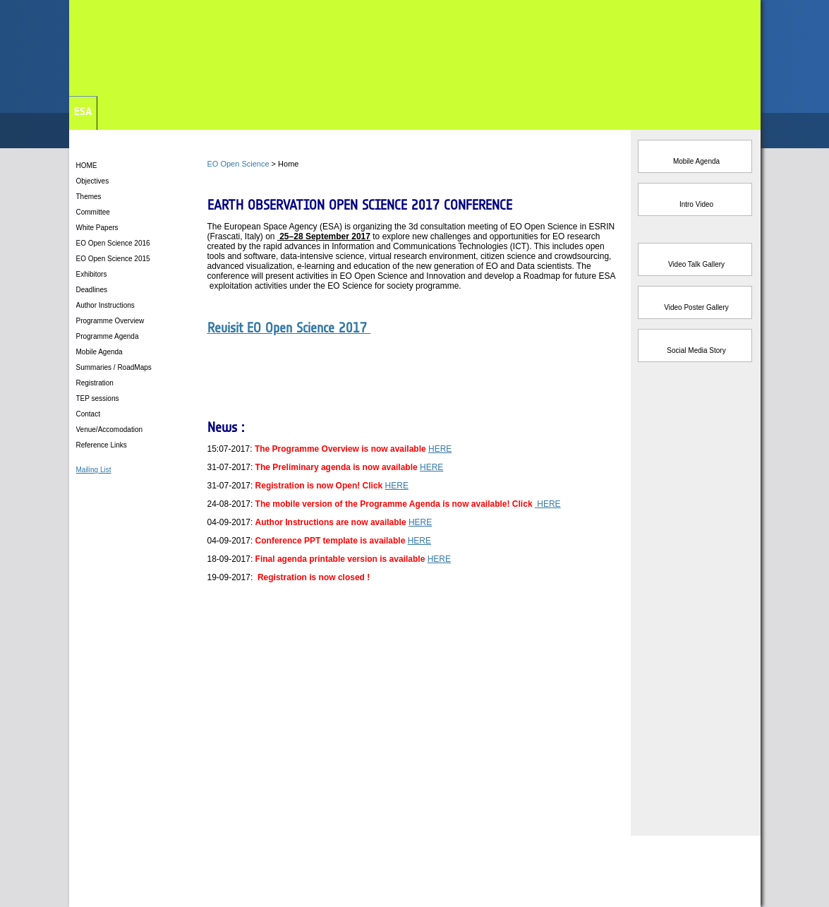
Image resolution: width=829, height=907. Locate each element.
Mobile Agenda (100, 352)
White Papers (97, 228)
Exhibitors (91, 274)
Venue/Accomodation (109, 429)
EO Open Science (238, 164)
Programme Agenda (108, 336)
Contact (88, 414)
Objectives (92, 181)
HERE (440, 449)
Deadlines (91, 290)
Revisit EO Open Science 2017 (289, 327)
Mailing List (93, 470)
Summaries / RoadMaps (115, 367)
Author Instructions (106, 305)
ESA (83, 111)
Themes (89, 196)
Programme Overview (111, 321)
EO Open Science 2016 (114, 243)
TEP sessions (98, 398)
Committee (93, 212)
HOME (86, 165)
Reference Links (101, 445)
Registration (96, 383)
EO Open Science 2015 (113, 259)
